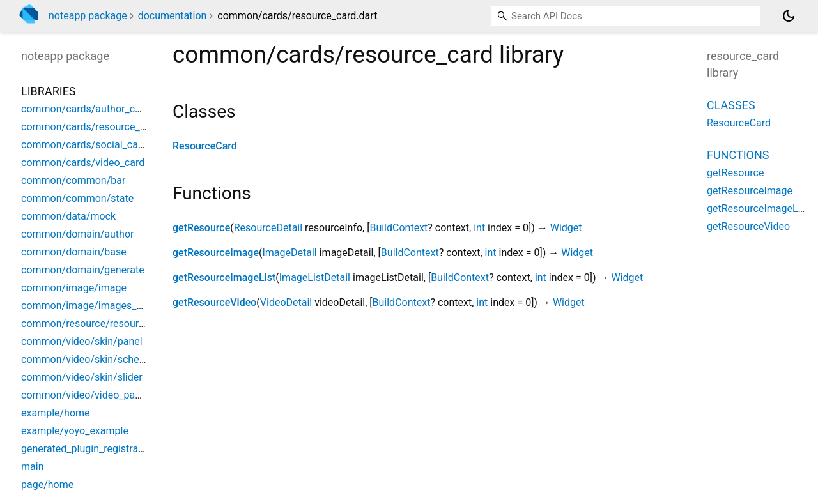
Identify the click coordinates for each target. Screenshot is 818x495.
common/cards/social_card (84, 145)
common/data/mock (68, 216)
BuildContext (398, 228)
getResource (201, 228)
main (32, 467)
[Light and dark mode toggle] (788, 16)
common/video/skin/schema (87, 359)
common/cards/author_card (85, 109)
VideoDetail (286, 302)
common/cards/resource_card (90, 127)
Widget (566, 228)
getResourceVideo (214, 302)
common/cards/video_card (82, 162)
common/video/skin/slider (82, 377)
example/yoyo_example (74, 431)
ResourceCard (205, 146)
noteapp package (88, 16)
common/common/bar (73, 180)
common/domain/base (74, 252)
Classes (731, 105)
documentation (172, 16)
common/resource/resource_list (94, 323)
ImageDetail (289, 253)
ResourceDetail (268, 228)
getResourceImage (216, 253)
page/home (47, 484)
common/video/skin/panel (82, 341)
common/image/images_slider (91, 306)
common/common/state (77, 198)
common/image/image (74, 288)
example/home (55, 413)
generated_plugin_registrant (84, 449)
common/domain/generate (82, 270)
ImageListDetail (314, 277)
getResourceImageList (224, 277)
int (479, 228)
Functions (738, 155)
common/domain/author (77, 234)
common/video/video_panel (84, 395)
